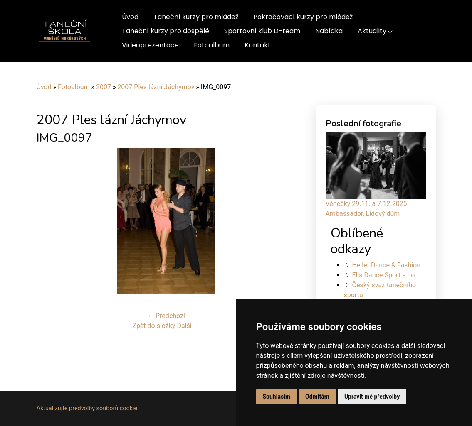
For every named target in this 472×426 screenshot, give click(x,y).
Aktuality (372, 31)
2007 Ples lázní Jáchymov (155, 87)
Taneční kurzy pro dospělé (165, 31)
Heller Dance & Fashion (386, 265)
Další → (188, 326)
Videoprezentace (150, 45)
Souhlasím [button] (277, 396)
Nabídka (329, 31)
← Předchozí (166, 316)
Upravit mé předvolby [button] (372, 396)
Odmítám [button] (317, 396)
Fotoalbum (212, 45)
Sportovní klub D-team (262, 31)
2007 (103, 87)
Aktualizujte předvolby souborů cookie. (88, 408)
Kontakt (258, 45)
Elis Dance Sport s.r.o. (384, 275)
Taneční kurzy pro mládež (195, 17)
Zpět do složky (153, 326)
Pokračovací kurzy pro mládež (303, 17)
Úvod (130, 17)
